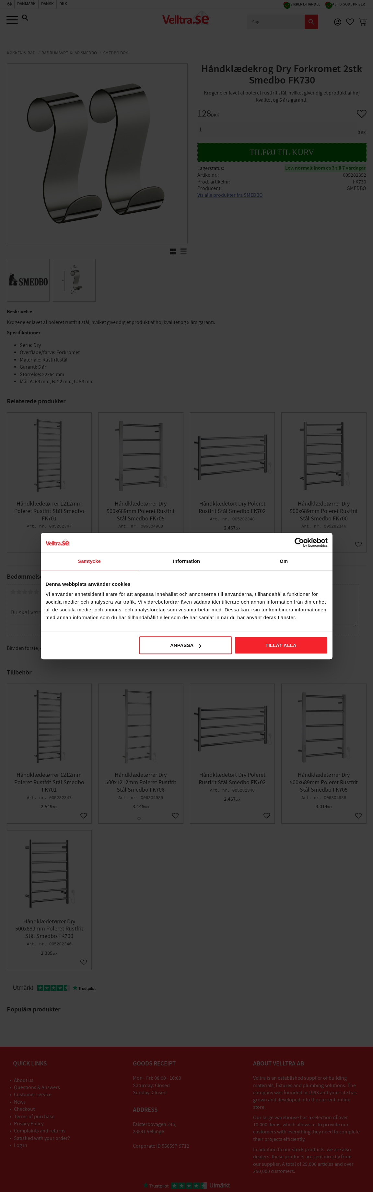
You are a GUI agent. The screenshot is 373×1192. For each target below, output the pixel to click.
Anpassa (185, 645)
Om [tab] (284, 561)
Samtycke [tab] (89, 561)
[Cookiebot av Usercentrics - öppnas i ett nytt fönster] (299, 542)
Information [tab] (186, 561)
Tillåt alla (280, 645)
